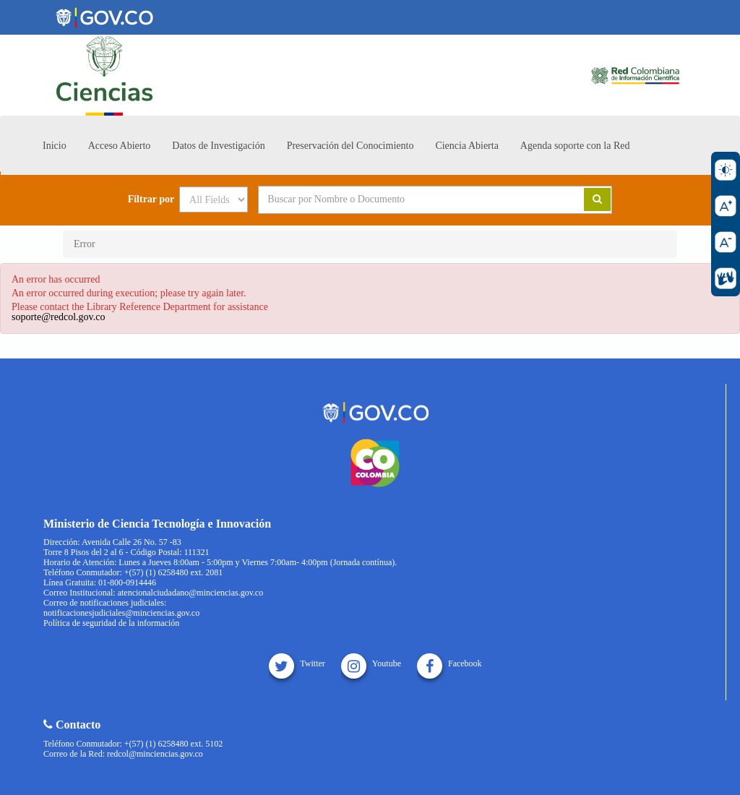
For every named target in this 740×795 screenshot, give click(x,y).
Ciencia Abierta (466, 145)
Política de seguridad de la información (111, 623)
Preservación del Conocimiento (350, 145)
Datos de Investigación (218, 145)
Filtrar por (151, 199)
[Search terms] (403, 199)
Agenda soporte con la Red (575, 145)
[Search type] (213, 199)
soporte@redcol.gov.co (58, 316)
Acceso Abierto (119, 145)
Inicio (54, 145)
